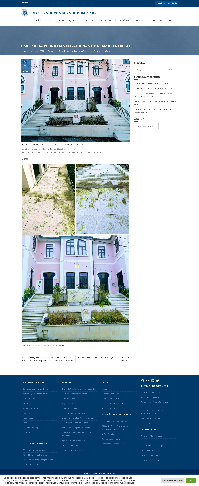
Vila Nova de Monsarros (72, 144)
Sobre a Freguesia (67, 20)
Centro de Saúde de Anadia (113, 409)
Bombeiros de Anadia (111, 444)
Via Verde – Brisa (148, 456)
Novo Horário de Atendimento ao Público (151, 83)
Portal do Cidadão (69, 404)
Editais (50, 20)
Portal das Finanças (70, 414)
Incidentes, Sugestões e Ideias (35, 399)
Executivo (89, 20)
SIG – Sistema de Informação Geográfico (40, 465)
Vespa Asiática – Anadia (151, 424)
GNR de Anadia (108, 440)
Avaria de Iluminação (150, 403)
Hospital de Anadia (109, 414)
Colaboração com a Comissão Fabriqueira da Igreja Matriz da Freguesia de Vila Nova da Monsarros (48, 359)
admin (26, 144)
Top (58, 144)
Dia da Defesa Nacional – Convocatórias (79, 395)
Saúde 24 (106, 395)
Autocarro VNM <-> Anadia (151, 442)
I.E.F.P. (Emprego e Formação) (74, 419)
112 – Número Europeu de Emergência (117, 427)
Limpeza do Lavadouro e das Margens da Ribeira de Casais (103, 359)
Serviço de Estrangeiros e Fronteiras (76, 433)
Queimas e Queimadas (150, 398)
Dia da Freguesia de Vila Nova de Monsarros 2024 (154, 88)
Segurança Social (69, 409)
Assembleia (107, 20)
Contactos (156, 20)
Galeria (170, 20)
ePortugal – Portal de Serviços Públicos (78, 424)
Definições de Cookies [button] (172, 480)
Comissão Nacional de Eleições (75, 428)
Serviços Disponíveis (167, 3)
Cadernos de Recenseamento (74, 399)
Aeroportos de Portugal (150, 461)
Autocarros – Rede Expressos (153, 466)
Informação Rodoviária (150, 446)
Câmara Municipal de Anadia (35, 456)
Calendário (139, 20)
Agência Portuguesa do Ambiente (76, 446)
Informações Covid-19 (111, 404)
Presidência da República (72, 456)
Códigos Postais (148, 429)
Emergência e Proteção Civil (113, 449)
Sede (53, 144)
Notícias (124, 20)
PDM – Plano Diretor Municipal (35, 460)
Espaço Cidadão (30, 404)
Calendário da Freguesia (33, 433)
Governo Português (70, 451)
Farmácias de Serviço (110, 399)
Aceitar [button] (190, 480)
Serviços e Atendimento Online (35, 395)
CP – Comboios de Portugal (152, 451)
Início (39, 20)
